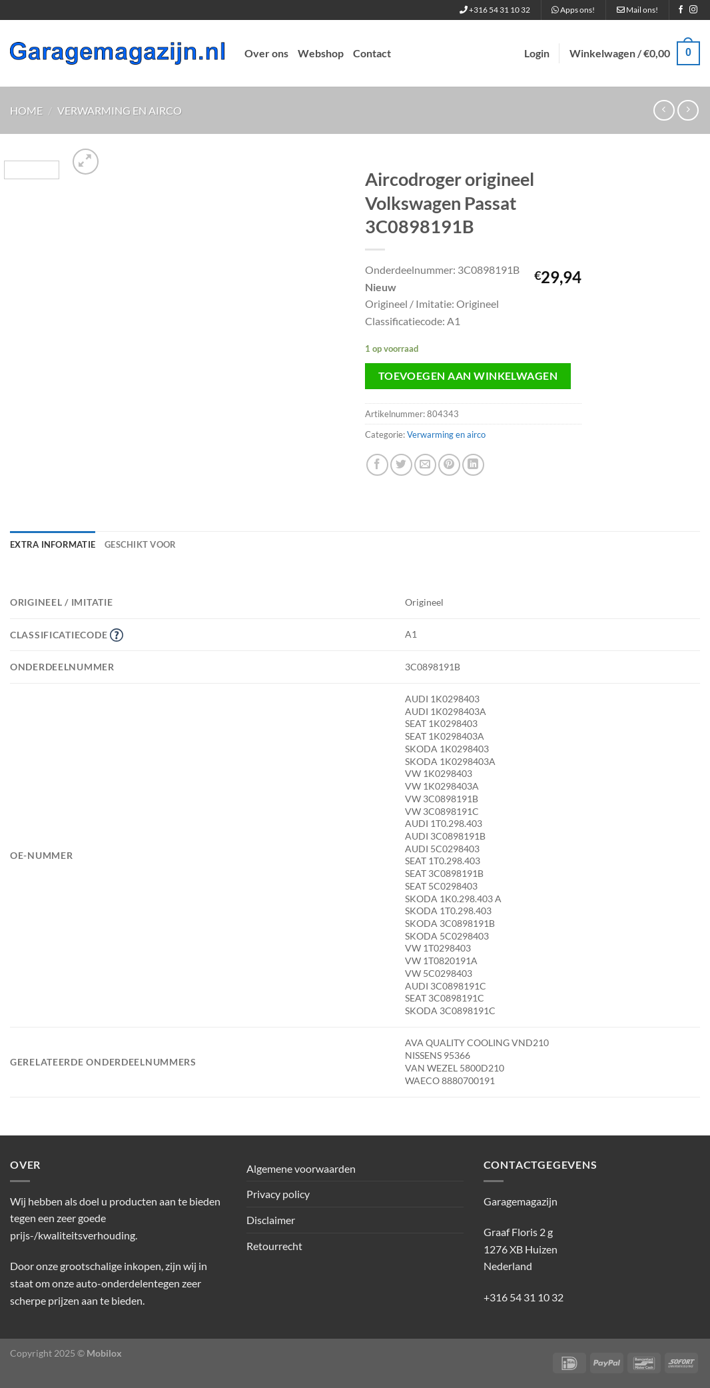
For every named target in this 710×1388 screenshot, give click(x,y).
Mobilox (104, 1353)
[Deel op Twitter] (401, 465)
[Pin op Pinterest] (449, 465)
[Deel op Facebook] (377, 465)
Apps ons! (573, 10)
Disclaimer (270, 1219)
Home (26, 110)
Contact (372, 53)
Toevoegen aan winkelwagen (468, 376)
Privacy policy (278, 1193)
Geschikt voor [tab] (140, 544)
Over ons (266, 53)
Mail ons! (637, 10)
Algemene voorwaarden (301, 1168)
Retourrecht (274, 1245)
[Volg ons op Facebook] (681, 10)
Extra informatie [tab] (52, 544)
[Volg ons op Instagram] (693, 10)
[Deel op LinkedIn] (473, 465)
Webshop (321, 53)
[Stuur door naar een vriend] (425, 465)
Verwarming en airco (119, 110)
